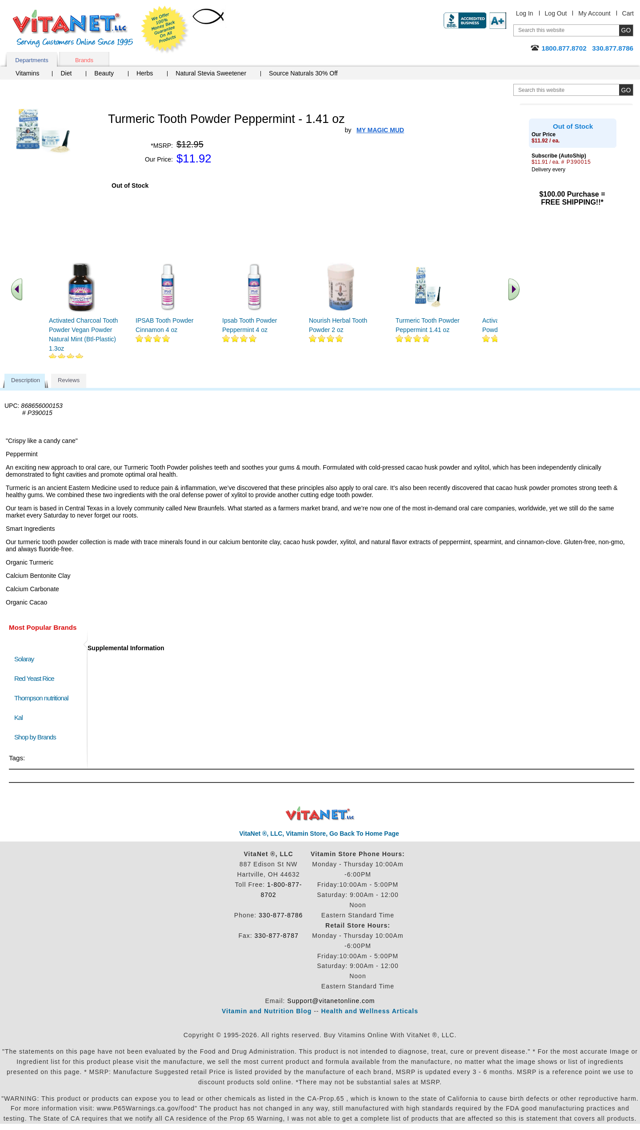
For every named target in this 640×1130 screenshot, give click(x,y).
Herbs (144, 73)
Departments (31, 60)
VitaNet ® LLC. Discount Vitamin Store (320, 813)
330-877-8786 (281, 915)
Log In (524, 13)
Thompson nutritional (41, 698)
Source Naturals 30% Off (303, 73)
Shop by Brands (37, 737)
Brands (84, 60)
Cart (628, 13)
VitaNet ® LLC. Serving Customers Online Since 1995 (73, 28)
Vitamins (27, 73)
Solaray (24, 659)
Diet (66, 73)
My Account (594, 13)
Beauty (104, 73)
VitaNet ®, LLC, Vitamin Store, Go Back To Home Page (319, 833)
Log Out (556, 13)
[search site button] (626, 89)
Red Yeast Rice (34, 678)
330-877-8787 (277, 935)
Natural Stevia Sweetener (211, 73)
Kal (18, 717)
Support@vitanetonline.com (331, 1000)
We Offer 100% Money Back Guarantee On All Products (164, 29)
